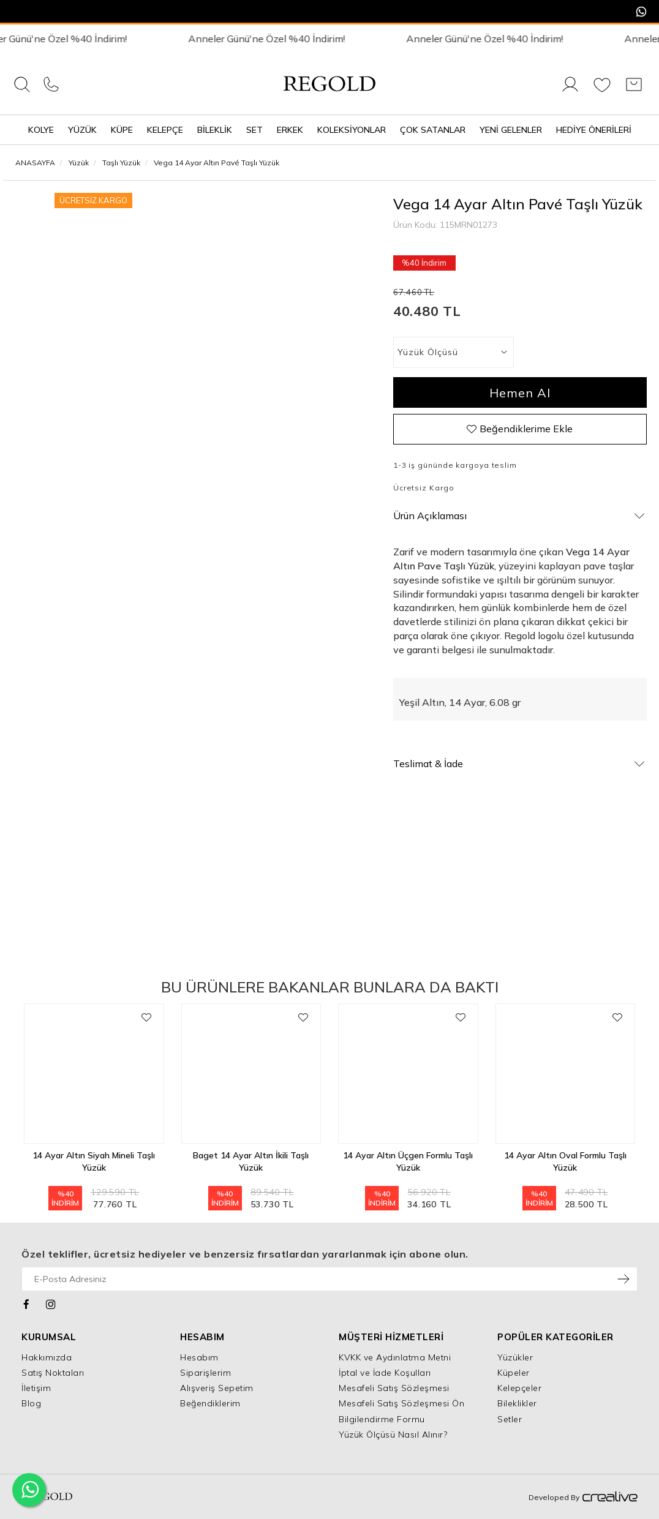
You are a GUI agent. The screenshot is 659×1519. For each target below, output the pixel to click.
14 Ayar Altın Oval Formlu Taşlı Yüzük (565, 1161)
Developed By (583, 1497)
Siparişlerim (205, 1372)
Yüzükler (515, 1357)
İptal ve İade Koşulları (385, 1372)
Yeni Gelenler (511, 129)
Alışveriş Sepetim (217, 1387)
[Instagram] (51, 1303)
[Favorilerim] (602, 91)
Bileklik (214, 129)
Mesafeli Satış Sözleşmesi (394, 1387)
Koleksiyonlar (351, 129)
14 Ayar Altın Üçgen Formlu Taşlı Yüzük (408, 1161)
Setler (509, 1419)
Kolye (41, 129)
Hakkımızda (46, 1357)
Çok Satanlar (432, 129)
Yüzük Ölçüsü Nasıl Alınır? (393, 1434)
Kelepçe (165, 129)
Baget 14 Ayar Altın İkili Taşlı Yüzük (251, 1161)
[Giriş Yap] (570, 91)
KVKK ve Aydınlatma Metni (395, 1357)
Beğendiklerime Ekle (520, 428)
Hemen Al (520, 392)
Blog (31, 1403)
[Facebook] (26, 1303)
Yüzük (82, 129)
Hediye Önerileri (593, 129)
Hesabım (199, 1357)
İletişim (36, 1387)
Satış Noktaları (53, 1372)
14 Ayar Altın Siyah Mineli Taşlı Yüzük (93, 1161)
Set (254, 129)
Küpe (122, 129)
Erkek (290, 129)
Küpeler (513, 1372)
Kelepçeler (519, 1387)
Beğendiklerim (210, 1403)
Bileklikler (517, 1403)
